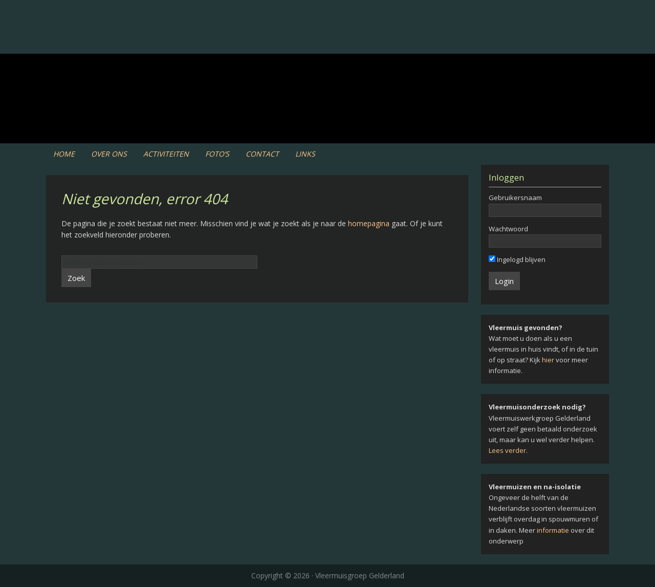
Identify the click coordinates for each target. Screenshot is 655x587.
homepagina (368, 223)
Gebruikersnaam (515, 197)
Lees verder (507, 450)
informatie (553, 530)
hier (548, 359)
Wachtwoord (508, 228)
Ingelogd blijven (517, 259)
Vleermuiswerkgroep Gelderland (327, 40)
